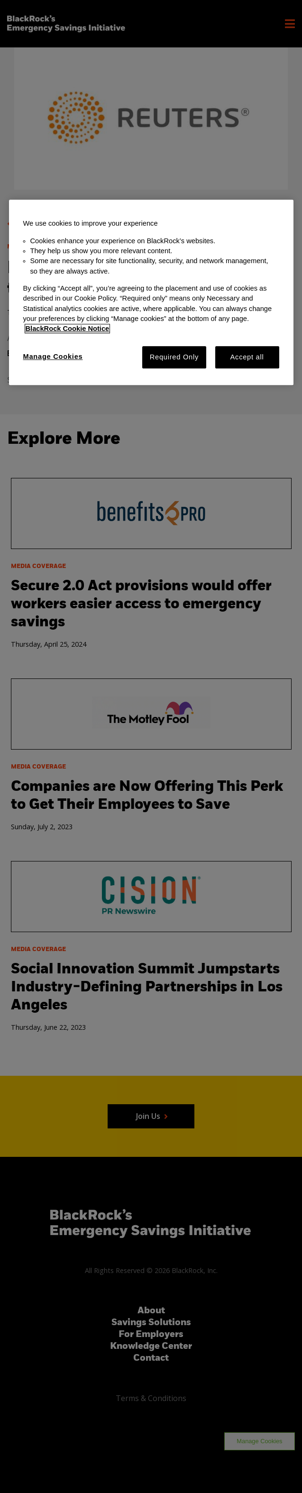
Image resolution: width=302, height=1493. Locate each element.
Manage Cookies (53, 356)
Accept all (247, 357)
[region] (151, 292)
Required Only (174, 357)
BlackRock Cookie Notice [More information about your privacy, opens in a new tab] (68, 329)
